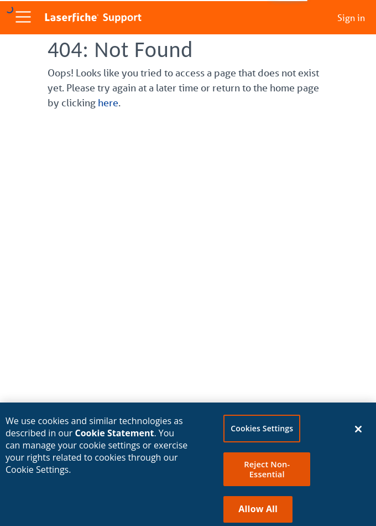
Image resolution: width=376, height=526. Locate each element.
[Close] (358, 432)
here (108, 102)
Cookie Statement (114, 436)
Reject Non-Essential (267, 472)
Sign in (351, 17)
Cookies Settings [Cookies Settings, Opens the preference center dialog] (262, 431)
